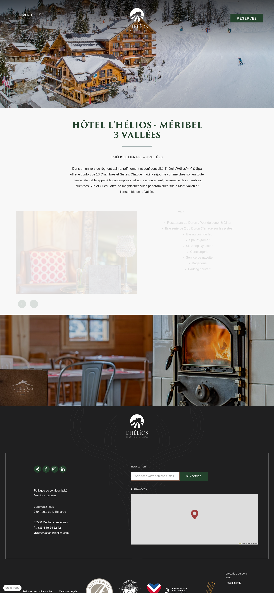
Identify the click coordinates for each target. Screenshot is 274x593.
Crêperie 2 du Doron (237, 573)
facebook (46, 469)
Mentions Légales (45, 495)
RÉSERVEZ (247, 18)
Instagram (54, 469)
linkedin (62, 469)
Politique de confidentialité (50, 490)
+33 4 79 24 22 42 (41, 15)
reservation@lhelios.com (53, 15)
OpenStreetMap (252, 543)
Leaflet (242, 543)
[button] (194, 514)
